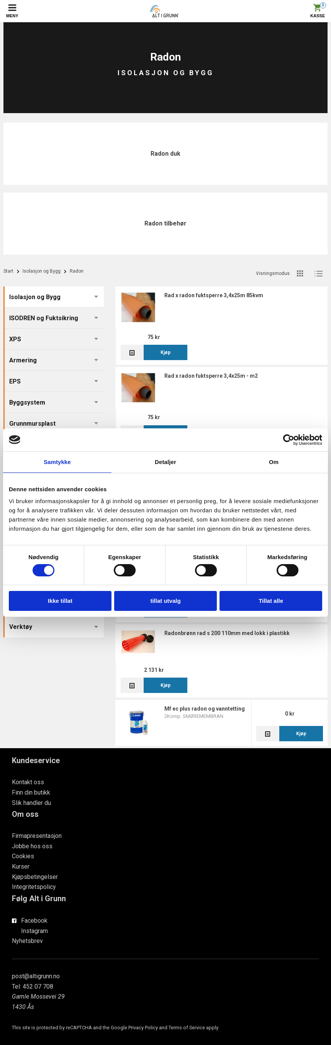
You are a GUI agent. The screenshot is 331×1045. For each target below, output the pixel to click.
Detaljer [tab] (165, 462)
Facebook (34, 920)
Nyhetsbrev (27, 941)
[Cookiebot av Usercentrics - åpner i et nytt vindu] (288, 440)
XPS (15, 339)
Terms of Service (187, 1027)
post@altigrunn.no (36, 976)
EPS (15, 381)
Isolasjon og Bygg (42, 271)
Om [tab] (274, 462)
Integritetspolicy (34, 886)
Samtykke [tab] (57, 462)
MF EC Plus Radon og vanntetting (204, 709)
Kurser (20, 866)
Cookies (23, 856)
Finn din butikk (31, 792)
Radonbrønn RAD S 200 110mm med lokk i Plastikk (227, 633)
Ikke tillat (60, 600)
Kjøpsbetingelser (35, 876)
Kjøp (165, 352)
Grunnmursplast (32, 423)
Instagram (34, 931)
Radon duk (165, 153)
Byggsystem (27, 402)
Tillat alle (271, 600)
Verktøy (20, 626)
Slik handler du (31, 802)
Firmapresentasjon (37, 835)
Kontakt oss (28, 782)
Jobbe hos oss (32, 846)
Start (8, 271)
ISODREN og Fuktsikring (43, 318)
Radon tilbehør (165, 223)
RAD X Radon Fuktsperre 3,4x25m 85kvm (213, 295)
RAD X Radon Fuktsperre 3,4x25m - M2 (211, 376)
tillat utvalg (165, 600)
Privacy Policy (143, 1027)
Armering (23, 360)
